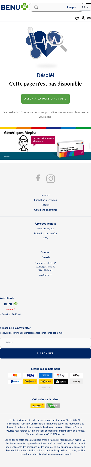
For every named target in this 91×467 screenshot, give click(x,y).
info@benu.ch (45, 275)
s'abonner (45, 353)
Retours (46, 204)
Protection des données (45, 233)
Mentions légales (45, 228)
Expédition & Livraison (45, 199)
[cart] (89, 18)
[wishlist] (77, 17)
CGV (45, 238)
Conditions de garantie (45, 209)
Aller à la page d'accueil (45, 98)
